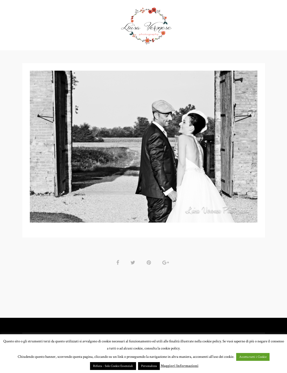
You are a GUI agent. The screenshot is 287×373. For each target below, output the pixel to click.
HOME (50, 24)
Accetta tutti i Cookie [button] (253, 357)
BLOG (240, 24)
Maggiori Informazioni (179, 365)
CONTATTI (218, 24)
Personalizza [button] (149, 366)
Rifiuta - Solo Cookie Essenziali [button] (113, 366)
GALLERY (106, 24)
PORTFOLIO (75, 24)
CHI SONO (192, 24)
